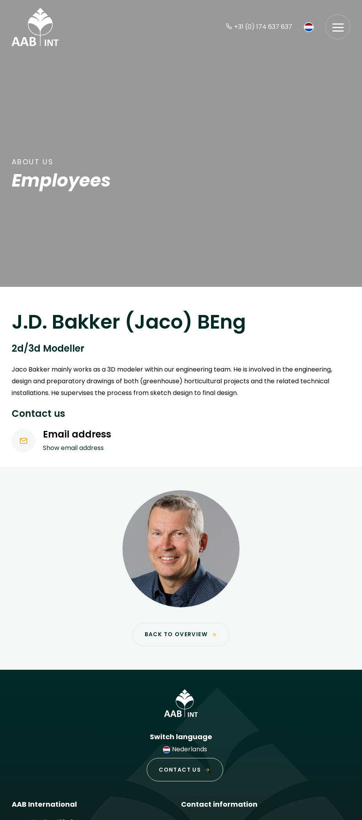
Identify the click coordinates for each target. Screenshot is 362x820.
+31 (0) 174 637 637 (259, 26)
